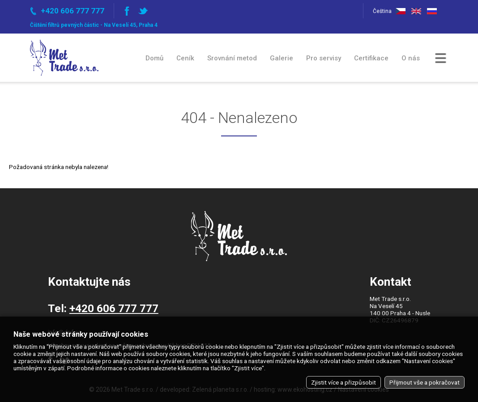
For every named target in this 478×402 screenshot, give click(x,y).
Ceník (185, 58)
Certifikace (371, 58)
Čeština (406, 11)
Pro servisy (323, 58)
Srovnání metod (232, 58)
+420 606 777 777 (113, 308)
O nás (410, 58)
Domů (154, 58)
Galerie (281, 58)
